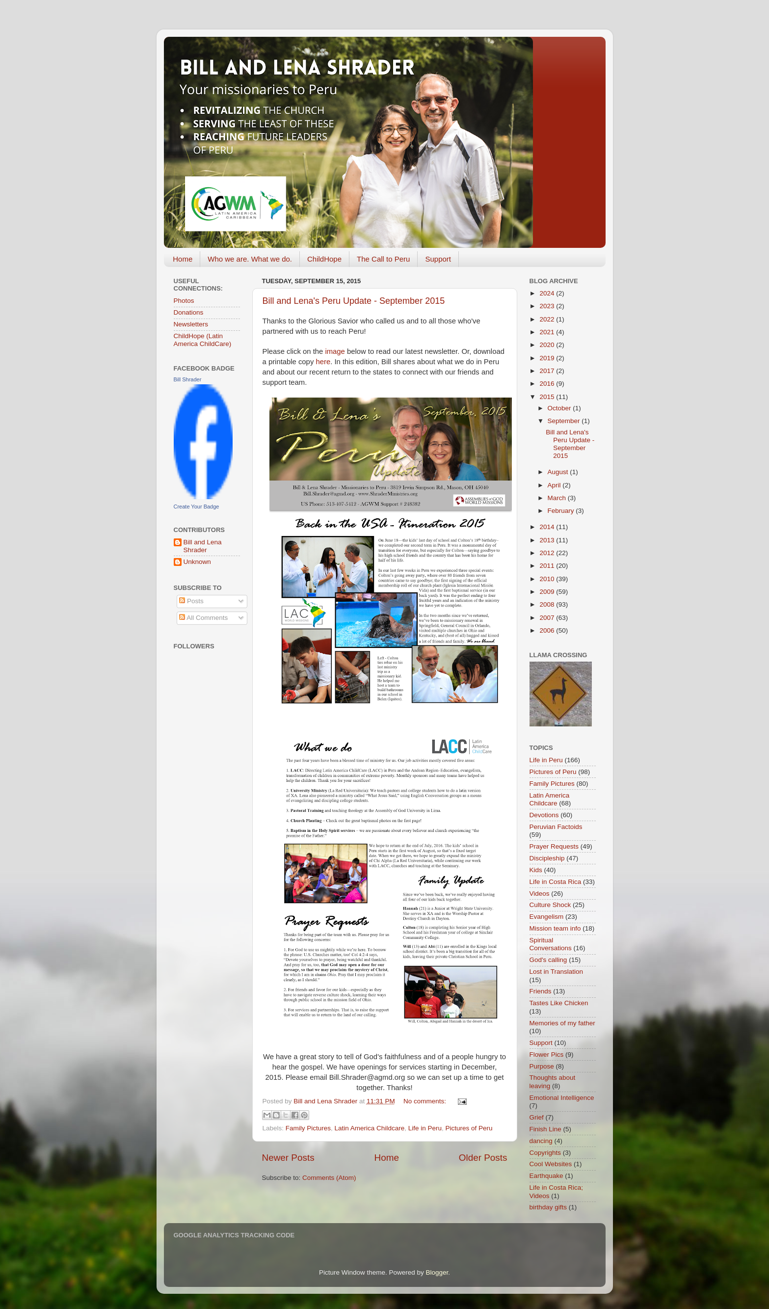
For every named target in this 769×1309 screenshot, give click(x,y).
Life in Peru (425, 1128)
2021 (547, 332)
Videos (540, 893)
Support (438, 259)
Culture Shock (550, 904)
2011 (547, 565)
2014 (547, 527)
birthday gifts (548, 1207)
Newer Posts (288, 1157)
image (335, 351)
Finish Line (545, 1129)
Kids (536, 870)
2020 (547, 344)
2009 (547, 591)
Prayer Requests (554, 846)
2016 (547, 383)
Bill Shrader (188, 379)
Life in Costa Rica (556, 881)
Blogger (437, 1272)
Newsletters (191, 324)
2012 (547, 553)
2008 (547, 604)
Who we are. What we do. (250, 259)
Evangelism (547, 916)
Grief (537, 1117)
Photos (184, 300)
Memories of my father (562, 1023)
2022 (547, 319)
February (562, 510)
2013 (547, 540)
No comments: (425, 1101)
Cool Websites (551, 1164)
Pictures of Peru (468, 1128)
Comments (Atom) (329, 1177)
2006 (547, 630)
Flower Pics (547, 1054)
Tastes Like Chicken (559, 1003)
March (558, 498)
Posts (191, 601)
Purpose (542, 1066)
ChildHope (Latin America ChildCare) (203, 339)
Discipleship (547, 858)
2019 (547, 358)
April (555, 485)
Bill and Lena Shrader (203, 546)
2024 (547, 293)
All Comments (203, 617)
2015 (547, 397)
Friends (541, 991)
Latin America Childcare (370, 1128)
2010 (547, 579)
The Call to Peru (383, 259)
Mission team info (555, 928)
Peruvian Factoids (556, 826)
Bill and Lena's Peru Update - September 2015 (354, 301)
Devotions (544, 815)
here (323, 362)
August (559, 472)
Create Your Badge (196, 506)
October (560, 408)
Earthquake (546, 1175)
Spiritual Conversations (551, 944)
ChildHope (324, 259)
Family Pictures (308, 1128)
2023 (547, 306)
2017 (547, 370)
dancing (541, 1141)
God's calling (548, 959)
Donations (189, 312)
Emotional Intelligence (562, 1097)
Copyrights (545, 1152)
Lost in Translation (556, 971)
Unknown (197, 561)
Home (182, 259)
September (565, 421)
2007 (547, 617)
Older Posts (483, 1157)
